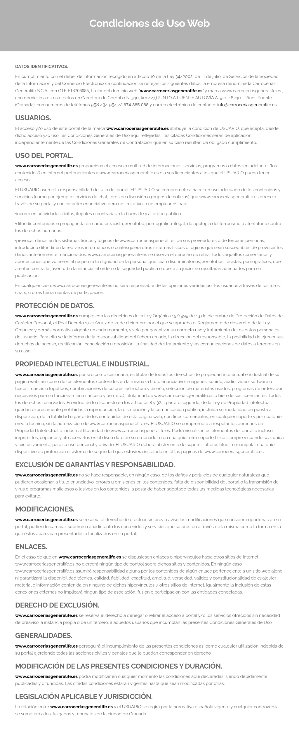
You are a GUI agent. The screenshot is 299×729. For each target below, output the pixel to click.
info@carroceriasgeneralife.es (247, 104)
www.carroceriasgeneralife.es (171, 90)
